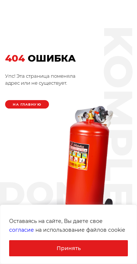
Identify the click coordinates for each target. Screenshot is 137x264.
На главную (27, 104)
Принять (69, 248)
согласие (21, 230)
